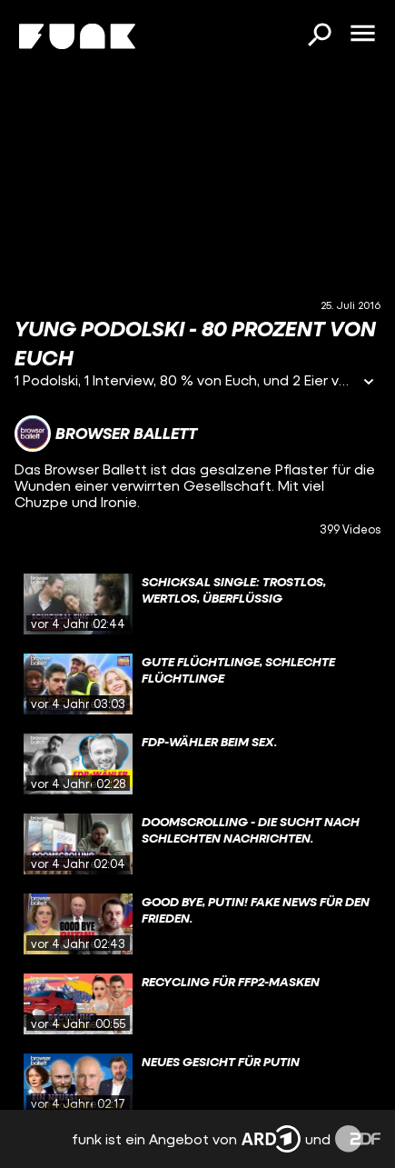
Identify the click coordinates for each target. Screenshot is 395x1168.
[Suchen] (319, 36)
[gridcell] (197, 604)
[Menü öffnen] (362, 34)
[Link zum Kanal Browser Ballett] (106, 433)
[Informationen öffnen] (368, 383)
